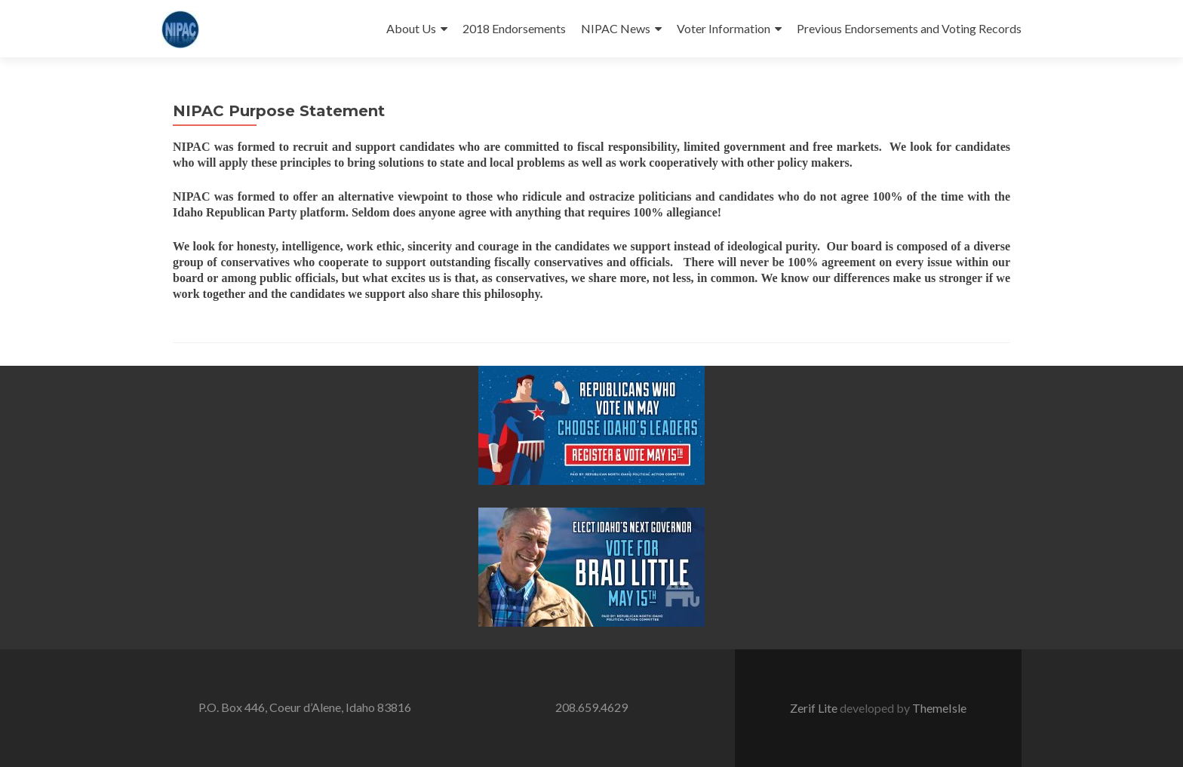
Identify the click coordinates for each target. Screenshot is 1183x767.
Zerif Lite (815, 708)
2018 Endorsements (514, 28)
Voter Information (723, 28)
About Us (411, 28)
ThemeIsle (939, 708)
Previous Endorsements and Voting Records (909, 28)
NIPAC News (615, 28)
